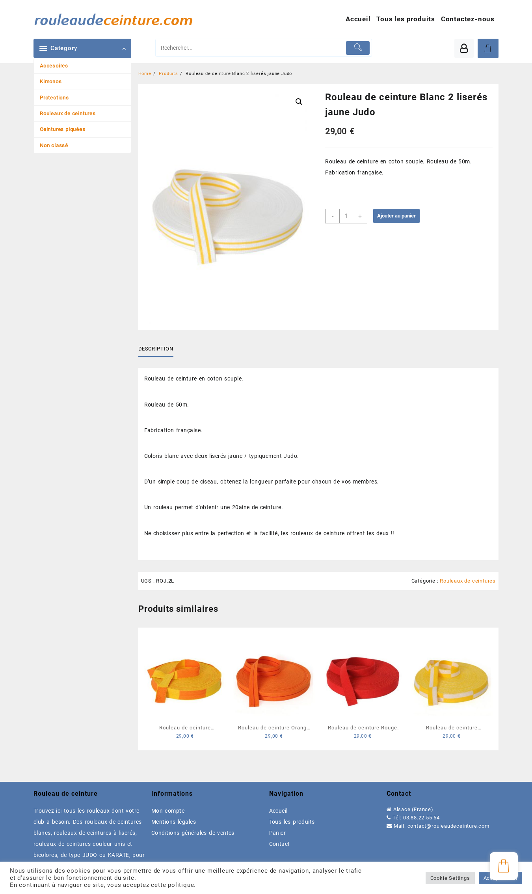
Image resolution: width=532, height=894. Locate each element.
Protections (54, 98)
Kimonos (51, 81)
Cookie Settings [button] (450, 878)
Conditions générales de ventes (192, 833)
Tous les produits (292, 822)
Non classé (54, 145)
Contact (279, 844)
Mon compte (167, 811)
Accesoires (54, 66)
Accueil (278, 811)
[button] (299, 102)
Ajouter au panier (396, 216)
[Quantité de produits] (346, 216)
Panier (277, 833)
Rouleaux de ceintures (68, 113)
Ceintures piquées (63, 129)
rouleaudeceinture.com (460, 826)
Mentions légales (173, 822)
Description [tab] (155, 349)
